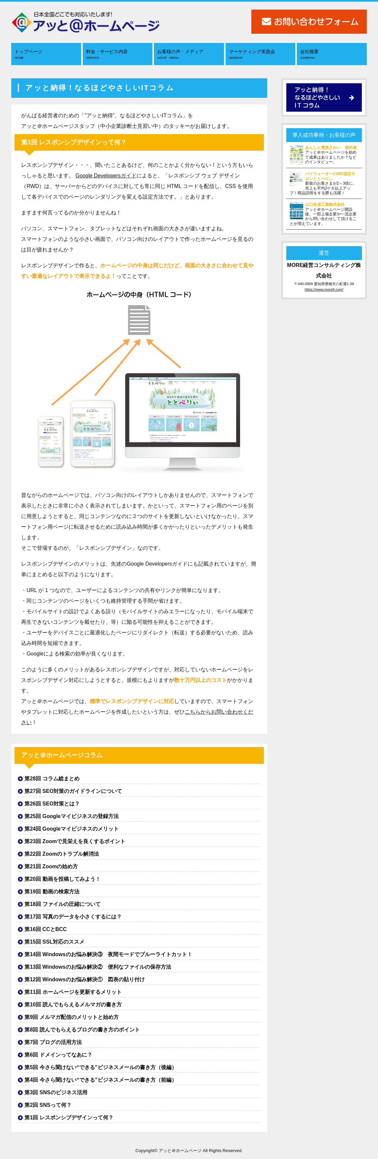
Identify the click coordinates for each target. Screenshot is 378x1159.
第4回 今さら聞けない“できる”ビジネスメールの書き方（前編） (100, 1080)
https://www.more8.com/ (324, 289)
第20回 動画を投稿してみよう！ (62, 879)
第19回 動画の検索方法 (51, 891)
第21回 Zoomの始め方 (51, 866)
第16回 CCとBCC (45, 929)
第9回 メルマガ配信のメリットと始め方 (71, 1017)
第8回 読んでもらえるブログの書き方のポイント (82, 1029)
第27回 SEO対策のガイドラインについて (73, 791)
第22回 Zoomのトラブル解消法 (61, 854)
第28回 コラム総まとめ (51, 778)
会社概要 (332, 54)
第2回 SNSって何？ (47, 1105)
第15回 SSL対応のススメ (54, 942)
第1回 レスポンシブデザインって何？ (68, 1117)
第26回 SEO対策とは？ (52, 803)
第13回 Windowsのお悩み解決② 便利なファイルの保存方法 (97, 967)
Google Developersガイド (106, 175)
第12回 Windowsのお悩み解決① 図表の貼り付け (84, 979)
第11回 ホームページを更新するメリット (72, 992)
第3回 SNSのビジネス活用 (55, 1092)
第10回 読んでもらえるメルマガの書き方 (72, 1004)
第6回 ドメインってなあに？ (58, 1055)
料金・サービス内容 (118, 54)
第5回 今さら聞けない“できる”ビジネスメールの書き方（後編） (100, 1067)
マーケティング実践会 (261, 54)
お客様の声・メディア (189, 54)
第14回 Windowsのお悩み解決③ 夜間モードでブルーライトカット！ (108, 954)
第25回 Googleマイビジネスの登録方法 (71, 816)
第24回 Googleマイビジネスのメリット (71, 829)
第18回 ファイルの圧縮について (62, 904)
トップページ (47, 54)
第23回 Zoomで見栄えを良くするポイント (74, 841)
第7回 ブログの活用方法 (52, 1042)
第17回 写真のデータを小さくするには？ (72, 916)
